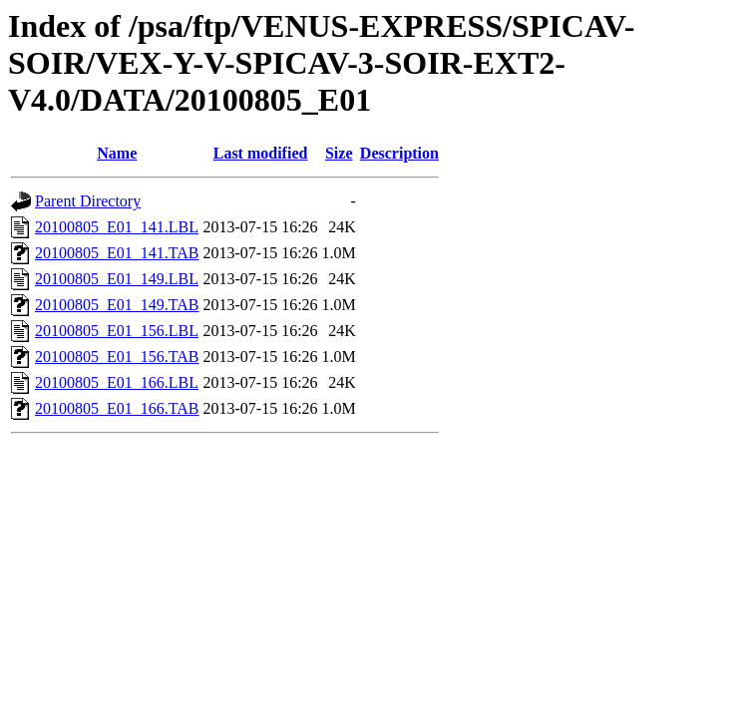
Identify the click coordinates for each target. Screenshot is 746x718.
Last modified (260, 153)
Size (339, 153)
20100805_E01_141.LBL (116, 226)
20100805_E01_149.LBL (116, 278)
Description (399, 153)
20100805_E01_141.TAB (117, 252)
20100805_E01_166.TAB (117, 408)
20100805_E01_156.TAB (117, 356)
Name (117, 153)
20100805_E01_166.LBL (116, 382)
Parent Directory (88, 200)
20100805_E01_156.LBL (116, 330)
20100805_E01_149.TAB (117, 304)
